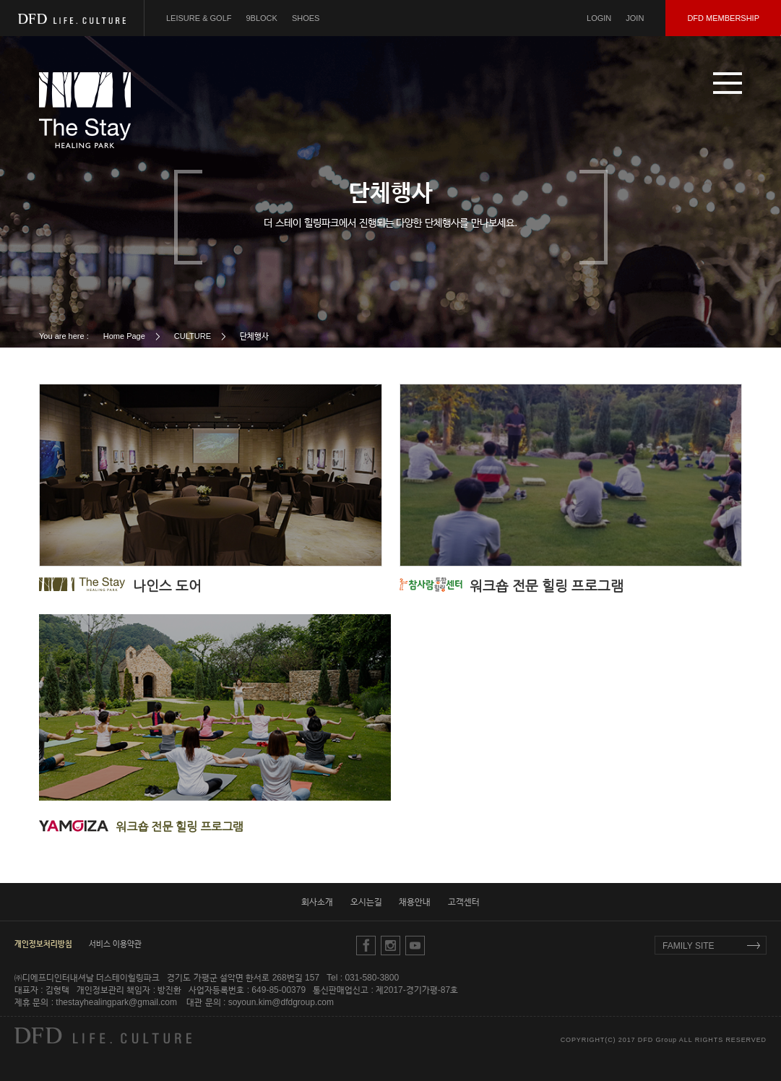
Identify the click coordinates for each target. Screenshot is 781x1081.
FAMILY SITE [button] (689, 946)
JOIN (635, 18)
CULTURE (192, 336)
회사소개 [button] (317, 902)
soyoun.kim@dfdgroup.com (281, 1002)
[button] (727, 83)
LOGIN (599, 18)
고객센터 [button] (464, 902)
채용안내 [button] (415, 902)
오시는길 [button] (366, 902)
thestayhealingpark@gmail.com (116, 1002)
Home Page (124, 336)
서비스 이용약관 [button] (115, 943)
